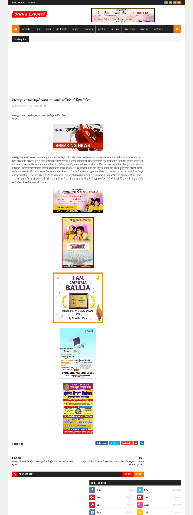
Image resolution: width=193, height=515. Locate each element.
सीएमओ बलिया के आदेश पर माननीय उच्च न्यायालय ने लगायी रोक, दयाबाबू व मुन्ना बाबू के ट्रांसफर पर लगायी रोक (161, 164)
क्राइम (48, 29)
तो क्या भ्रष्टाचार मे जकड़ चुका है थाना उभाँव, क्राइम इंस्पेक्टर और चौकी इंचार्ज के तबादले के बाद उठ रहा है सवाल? (162, 190)
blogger (119, 478)
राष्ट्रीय (38, 29)
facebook (109, 478)
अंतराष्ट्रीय (26, 29)
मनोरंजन (75, 29)
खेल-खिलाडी (61, 29)
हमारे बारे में (158, 29)
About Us (21, 2)
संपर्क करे (144, 29)
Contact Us (31, 2)
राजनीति (102, 29)
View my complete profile (140, 147)
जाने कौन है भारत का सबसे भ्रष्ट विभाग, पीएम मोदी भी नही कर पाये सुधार (160, 201)
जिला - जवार (129, 29)
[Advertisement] (96, 67)
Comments (168, 213)
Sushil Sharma (46, 510)
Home (14, 2)
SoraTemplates (24, 510)
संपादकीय (89, 29)
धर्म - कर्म (115, 29)
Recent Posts (143, 213)
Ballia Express (140, 143)
